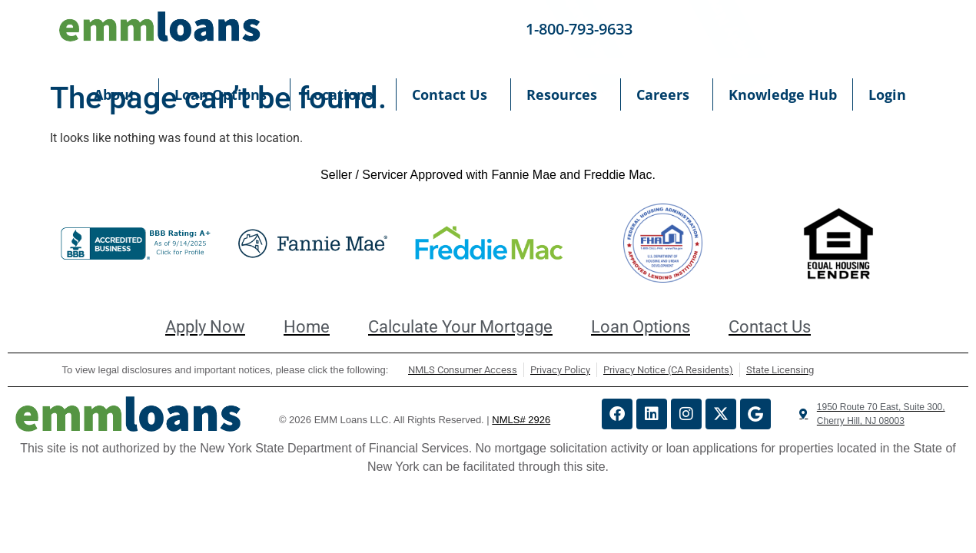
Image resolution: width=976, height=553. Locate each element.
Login (891, 94)
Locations (343, 94)
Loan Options (224, 94)
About (118, 94)
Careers (666, 94)
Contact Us (453, 94)
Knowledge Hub (783, 94)
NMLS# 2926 (521, 420)
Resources (565, 94)
